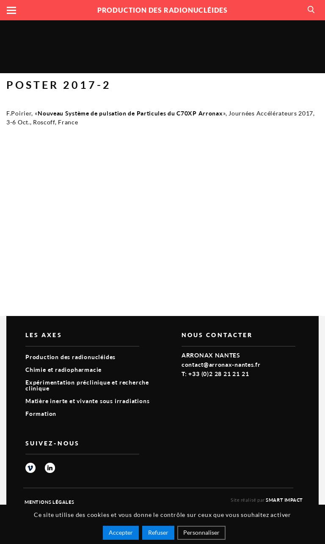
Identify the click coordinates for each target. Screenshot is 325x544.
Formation (40, 413)
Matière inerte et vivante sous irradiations (87, 400)
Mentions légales (49, 502)
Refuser (158, 532)
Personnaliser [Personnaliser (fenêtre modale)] (201, 532)
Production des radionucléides (70, 356)
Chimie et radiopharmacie (63, 369)
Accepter (121, 532)
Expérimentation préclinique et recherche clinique (87, 385)
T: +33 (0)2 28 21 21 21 (215, 373)
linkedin (50, 468)
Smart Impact (284, 500)
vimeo (30, 468)
